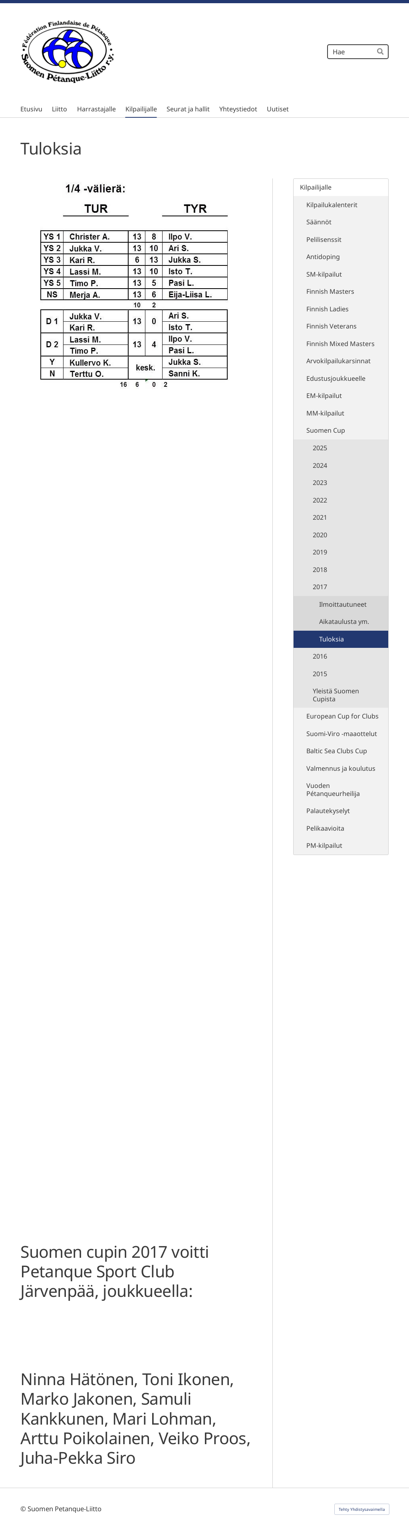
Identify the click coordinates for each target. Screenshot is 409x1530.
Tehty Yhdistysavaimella (362, 1509)
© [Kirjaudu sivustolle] (24, 1508)
